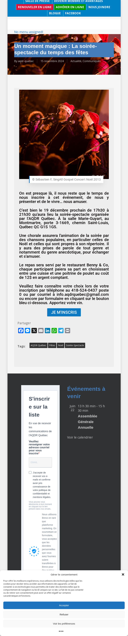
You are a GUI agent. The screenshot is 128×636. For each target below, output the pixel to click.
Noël (60, 345)
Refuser (64, 614)
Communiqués (92, 61)
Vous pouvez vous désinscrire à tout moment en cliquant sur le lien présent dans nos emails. (40, 505)
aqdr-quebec (26, 61)
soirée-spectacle (75, 345)
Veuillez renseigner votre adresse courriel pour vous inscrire (39, 447)
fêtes (52, 345)
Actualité (75, 61)
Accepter (64, 605)
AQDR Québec (38, 345)
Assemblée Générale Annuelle (87, 422)
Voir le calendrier (80, 437)
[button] (123, 574)
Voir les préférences (64, 623)
